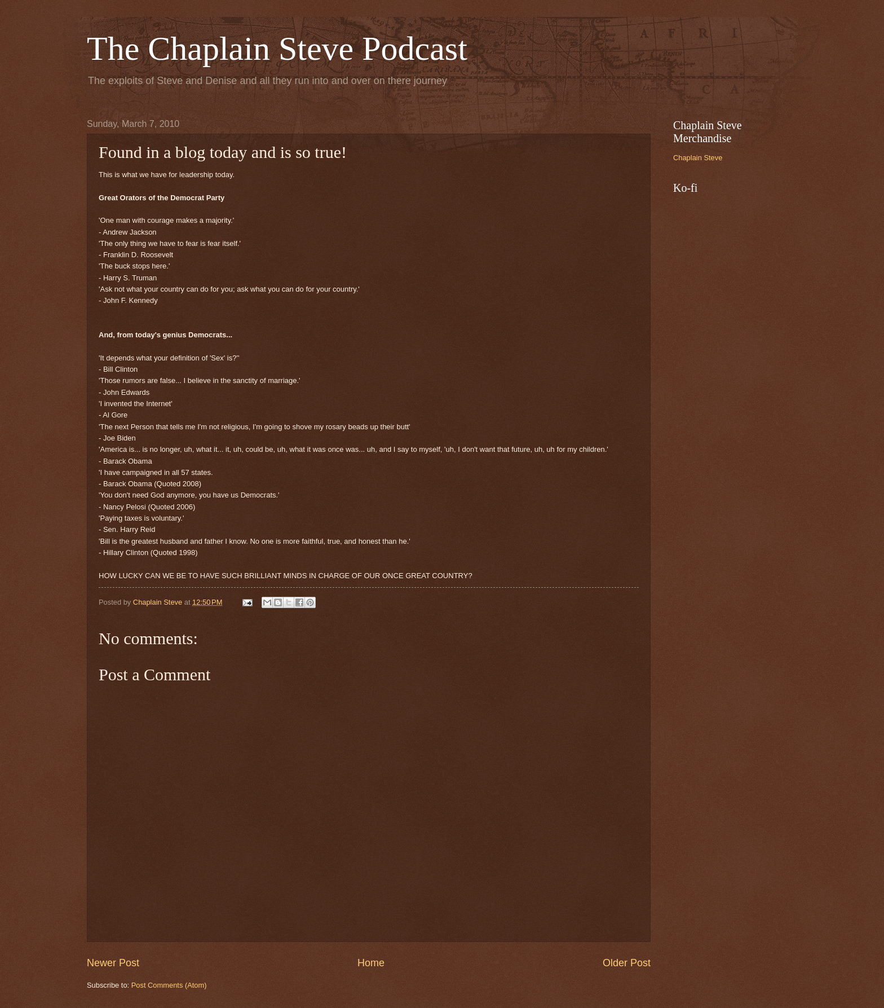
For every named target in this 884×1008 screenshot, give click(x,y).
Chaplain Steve (697, 157)
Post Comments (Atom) (169, 985)
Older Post (627, 963)
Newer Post (113, 963)
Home (370, 963)
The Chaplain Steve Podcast (277, 48)
